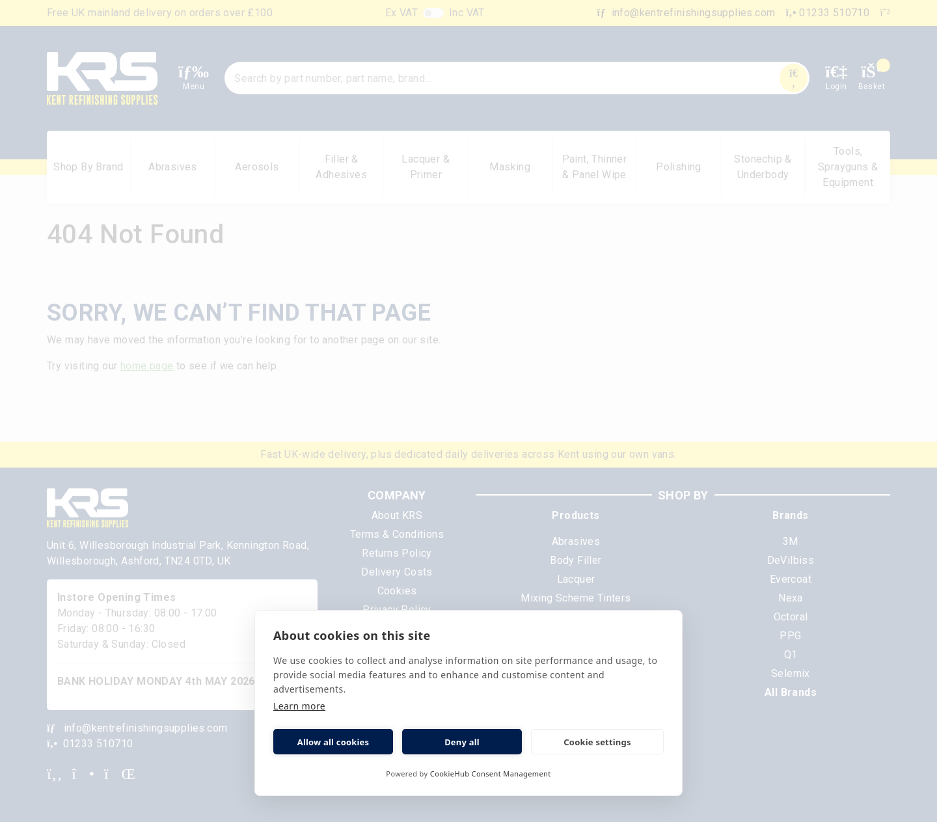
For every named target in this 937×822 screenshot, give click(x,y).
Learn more (299, 706)
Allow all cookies (333, 742)
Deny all (462, 742)
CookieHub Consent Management (490, 773)
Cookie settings (597, 742)
